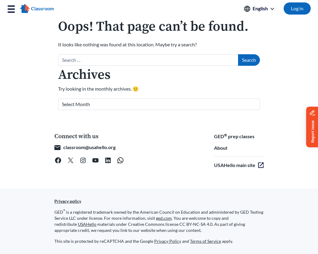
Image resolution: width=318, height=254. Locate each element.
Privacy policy (67, 201)
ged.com (164, 218)
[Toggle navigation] (11, 9)
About (220, 148)
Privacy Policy (167, 241)
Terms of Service (205, 241)
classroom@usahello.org (89, 147)
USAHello (87, 224)
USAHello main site (234, 165)
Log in (297, 8)
